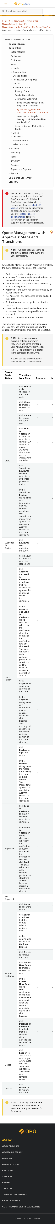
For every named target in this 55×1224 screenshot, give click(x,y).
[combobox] (21, 11)
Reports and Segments (20, 169)
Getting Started (17, 51)
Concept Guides (16, 43)
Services (7, 1176)
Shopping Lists (20, 75)
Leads (15, 68)
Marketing (14, 152)
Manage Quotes (23, 91)
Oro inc (7, 1140)
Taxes (12, 156)
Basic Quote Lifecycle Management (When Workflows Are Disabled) (32, 119)
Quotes (15, 83)
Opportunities (18, 72)
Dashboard (15, 56)
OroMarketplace (12, 1152)
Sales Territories (20, 144)
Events (6, 1182)
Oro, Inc (23, 1218)
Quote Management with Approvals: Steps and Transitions (32, 111)
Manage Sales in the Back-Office (15, 24)
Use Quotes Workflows (41, 27)
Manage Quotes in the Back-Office (16, 27)
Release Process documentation (23, 215)
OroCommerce (11, 1146)
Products (14, 148)
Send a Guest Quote (24, 95)
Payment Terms (20, 140)
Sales (12, 64)
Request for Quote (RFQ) (24, 79)
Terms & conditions (14, 1194)
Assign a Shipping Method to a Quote (29, 127)
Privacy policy (11, 1200)
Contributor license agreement (22, 1206)
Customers (15, 60)
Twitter (7, 1188)
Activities (14, 165)
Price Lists (17, 136)
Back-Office (33, 21)
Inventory (14, 160)
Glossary (13, 181)
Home (4, 21)
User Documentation (18, 21)
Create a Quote (22, 87)
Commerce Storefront (19, 177)
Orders (15, 132)
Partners (7, 1170)
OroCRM (7, 1158)
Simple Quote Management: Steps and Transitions (30, 104)
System (13, 173)
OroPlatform (10, 1164)
